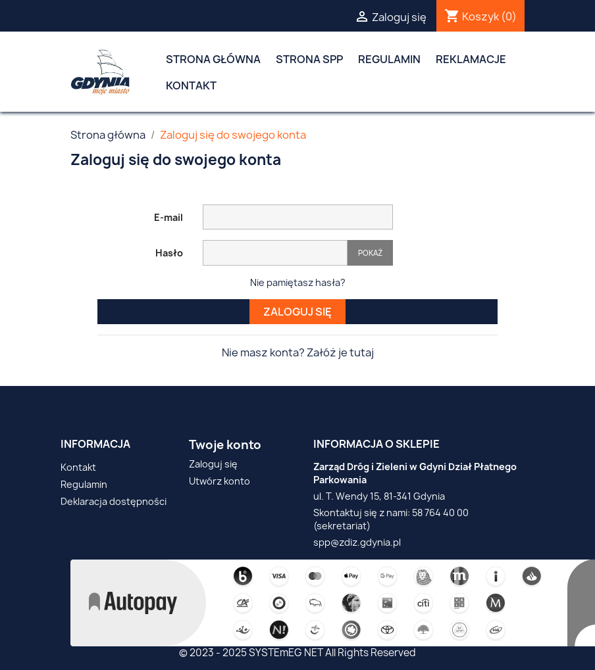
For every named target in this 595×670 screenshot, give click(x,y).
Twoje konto (225, 445)
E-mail (168, 217)
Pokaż (370, 253)
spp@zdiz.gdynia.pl (357, 542)
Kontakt (191, 85)
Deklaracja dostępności (114, 501)
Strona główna (213, 59)
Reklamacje (471, 59)
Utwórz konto (219, 481)
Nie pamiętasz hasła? (298, 282)
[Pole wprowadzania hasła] (275, 253)
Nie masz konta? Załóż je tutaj (298, 352)
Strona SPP (309, 59)
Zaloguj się (297, 311)
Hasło (169, 253)
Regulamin (389, 59)
